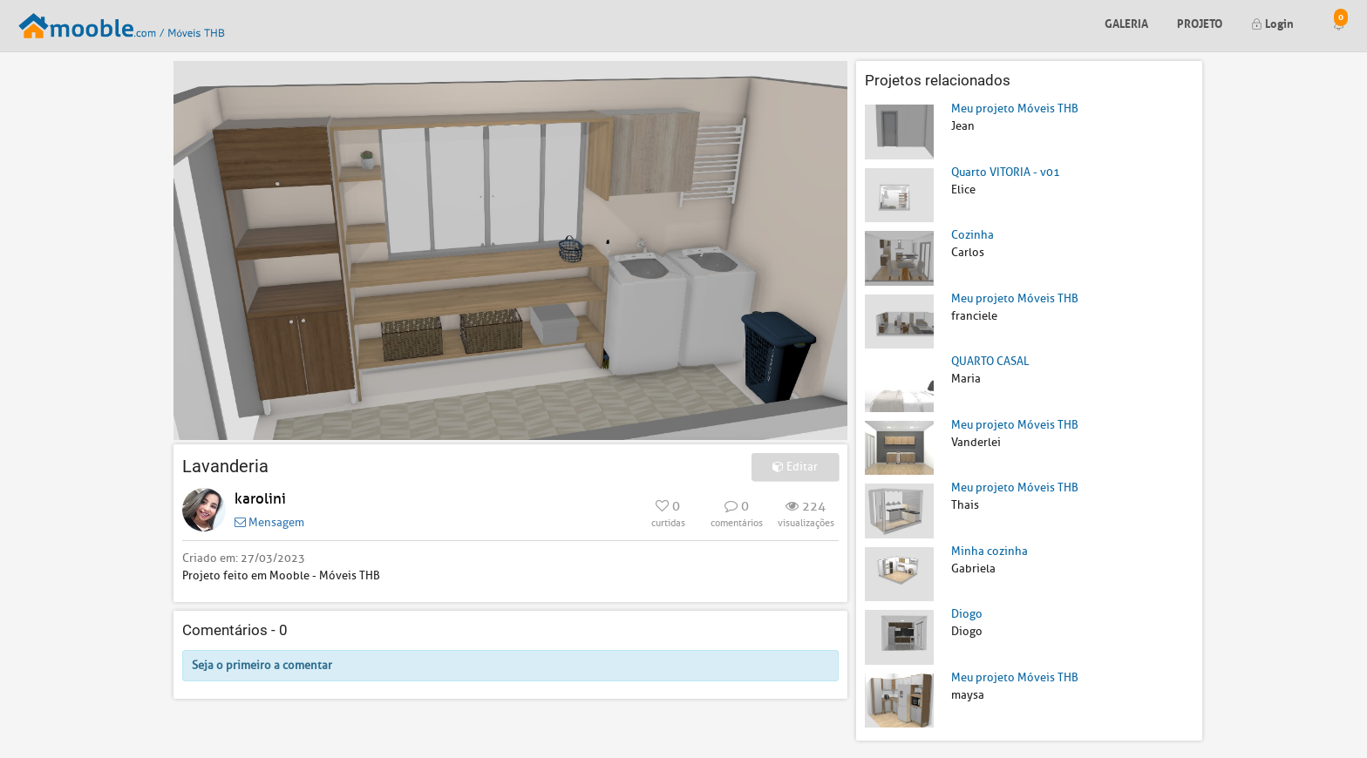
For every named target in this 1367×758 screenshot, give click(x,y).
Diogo (967, 613)
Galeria (1126, 22)
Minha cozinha (989, 551)
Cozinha (972, 234)
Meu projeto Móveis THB (1014, 108)
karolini (260, 499)
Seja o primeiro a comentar (262, 665)
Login (1272, 22)
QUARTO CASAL (990, 361)
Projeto (1199, 22)
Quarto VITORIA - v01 (1005, 172)
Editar (795, 466)
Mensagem (269, 522)
